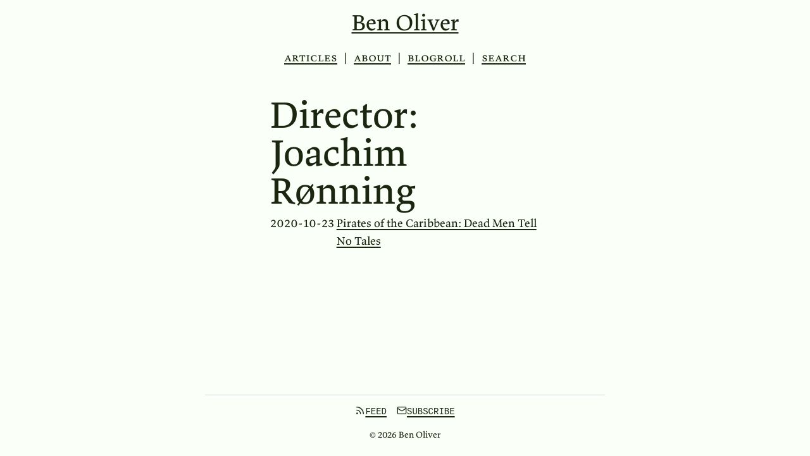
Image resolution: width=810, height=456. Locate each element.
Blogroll (436, 57)
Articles (310, 57)
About (372, 57)
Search (504, 58)
